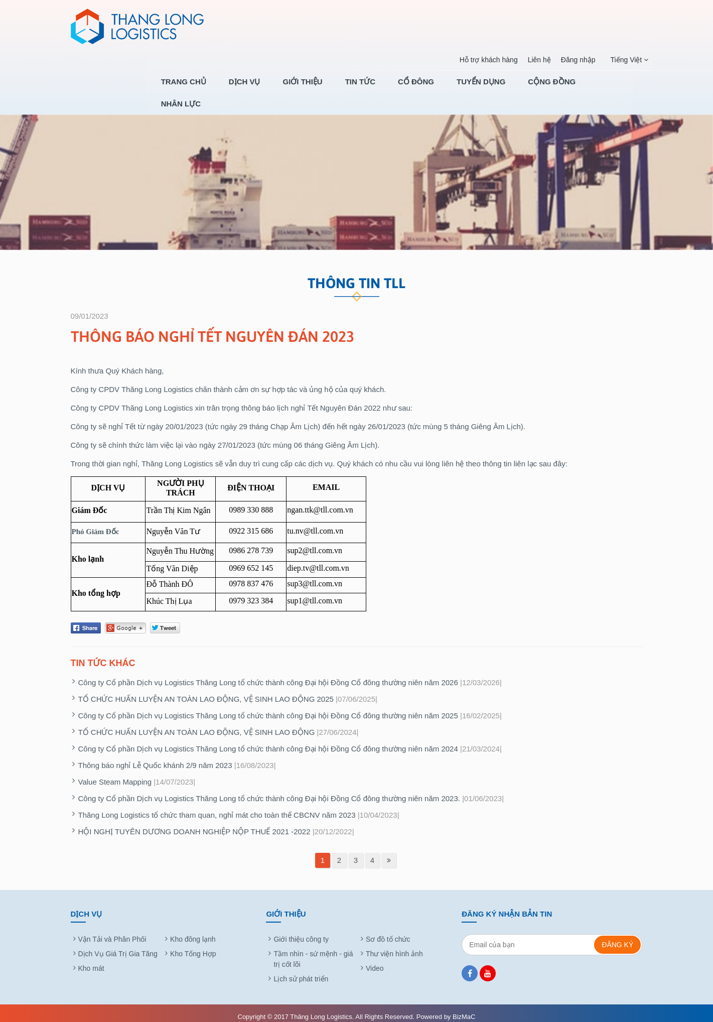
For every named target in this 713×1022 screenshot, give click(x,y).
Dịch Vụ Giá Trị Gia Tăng (118, 946)
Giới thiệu (344, 88)
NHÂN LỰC (623, 88)
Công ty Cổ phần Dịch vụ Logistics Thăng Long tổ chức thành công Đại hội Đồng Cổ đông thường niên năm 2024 (268, 740)
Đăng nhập (574, 60)
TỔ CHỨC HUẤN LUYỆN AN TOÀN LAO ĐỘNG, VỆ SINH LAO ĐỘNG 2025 (206, 691)
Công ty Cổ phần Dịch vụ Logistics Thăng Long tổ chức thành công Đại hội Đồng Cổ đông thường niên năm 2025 (268, 707)
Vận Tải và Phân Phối (112, 931)
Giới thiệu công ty (301, 931)
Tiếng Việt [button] (626, 60)
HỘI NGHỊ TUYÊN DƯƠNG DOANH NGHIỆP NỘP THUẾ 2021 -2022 (194, 823)
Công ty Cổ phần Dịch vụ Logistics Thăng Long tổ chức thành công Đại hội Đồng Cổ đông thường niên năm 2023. (269, 790)
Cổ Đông (443, 88)
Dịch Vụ (294, 88)
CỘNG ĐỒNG (564, 88)
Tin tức (394, 88)
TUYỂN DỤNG (500, 88)
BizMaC (464, 1008)
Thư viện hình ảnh (394, 946)
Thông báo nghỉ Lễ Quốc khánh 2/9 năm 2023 (155, 757)
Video (375, 960)
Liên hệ (535, 60)
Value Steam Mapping (115, 774)
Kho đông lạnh (193, 931)
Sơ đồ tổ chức (388, 931)
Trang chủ (240, 88)
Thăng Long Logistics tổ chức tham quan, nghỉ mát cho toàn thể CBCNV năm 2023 (217, 807)
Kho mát (91, 960)
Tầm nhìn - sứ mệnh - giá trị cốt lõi (313, 951)
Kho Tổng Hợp (193, 946)
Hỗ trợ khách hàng (485, 60)
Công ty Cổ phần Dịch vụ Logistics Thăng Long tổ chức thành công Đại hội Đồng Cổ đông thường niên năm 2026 (268, 674)
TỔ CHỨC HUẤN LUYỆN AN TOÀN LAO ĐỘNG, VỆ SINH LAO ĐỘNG (196, 724)
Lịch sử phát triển (300, 971)
